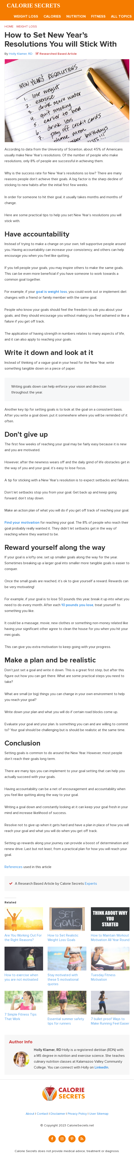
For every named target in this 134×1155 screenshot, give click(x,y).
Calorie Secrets (33, 5)
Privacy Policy (77, 1114)
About (30, 1114)
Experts (91, 883)
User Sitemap (99, 1114)
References (14, 867)
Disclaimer (58, 1114)
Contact (42, 1114)
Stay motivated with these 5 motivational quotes (63, 979)
